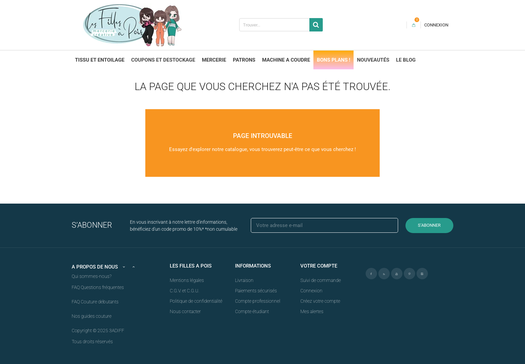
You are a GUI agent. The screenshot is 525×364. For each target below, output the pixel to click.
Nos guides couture (91, 316)
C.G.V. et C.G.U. (184, 290)
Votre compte (318, 266)
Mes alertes (311, 311)
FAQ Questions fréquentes (98, 287)
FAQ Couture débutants (95, 301)
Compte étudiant (252, 311)
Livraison (244, 280)
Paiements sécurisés (256, 290)
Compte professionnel (257, 301)
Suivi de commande (320, 280)
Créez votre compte (320, 301)
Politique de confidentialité (196, 301)
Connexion (311, 290)
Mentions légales (187, 280)
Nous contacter (185, 311)
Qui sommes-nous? (91, 276)
